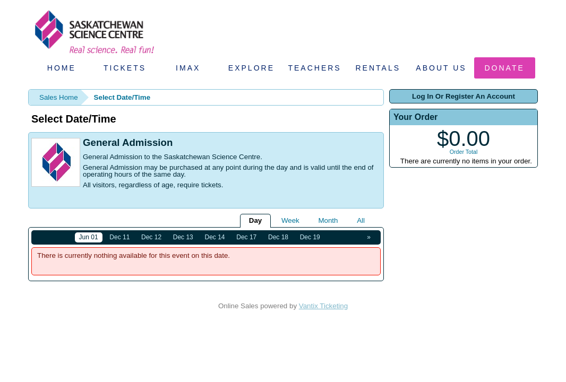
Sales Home (58, 97)
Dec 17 (246, 237)
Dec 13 (183, 237)
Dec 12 (151, 237)
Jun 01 (88, 237)
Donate (505, 68)
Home (61, 68)
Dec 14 (215, 237)
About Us (441, 68)
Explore (251, 68)
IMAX (188, 68)
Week (290, 220)
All (361, 220)
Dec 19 (310, 237)
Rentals (378, 68)
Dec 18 (278, 237)
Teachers (314, 68)
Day (255, 220)
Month (328, 220)
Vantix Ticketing (323, 306)
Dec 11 (119, 237)
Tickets (125, 68)
